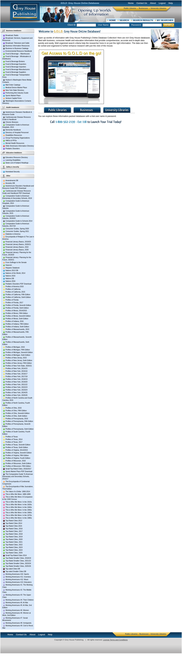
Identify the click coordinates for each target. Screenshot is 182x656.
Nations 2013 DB (12, 270)
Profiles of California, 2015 (15, 292)
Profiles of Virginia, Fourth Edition (18, 458)
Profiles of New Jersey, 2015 (16, 358)
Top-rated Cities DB (13, 569)
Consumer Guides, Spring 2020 (17, 229)
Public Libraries (130, 8)
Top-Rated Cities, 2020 (14, 539)
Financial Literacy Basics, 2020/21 (18, 244)
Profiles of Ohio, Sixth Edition (16, 416)
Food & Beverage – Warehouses (18, 54)
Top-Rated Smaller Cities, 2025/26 (18, 566)
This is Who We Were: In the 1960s (19, 513)
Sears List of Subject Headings (17, 163)
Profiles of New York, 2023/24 (16, 390)
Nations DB (10, 278)
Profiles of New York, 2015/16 (16, 371)
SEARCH (124, 20)
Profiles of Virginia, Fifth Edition (17, 455)
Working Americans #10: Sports (17, 574)
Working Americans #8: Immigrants (18, 623)
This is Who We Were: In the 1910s (19, 502)
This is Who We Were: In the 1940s (19, 507)
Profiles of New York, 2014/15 (16, 368)
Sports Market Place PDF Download (19, 471)
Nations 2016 (10, 281)
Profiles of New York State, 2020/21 (19, 366)
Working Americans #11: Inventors (18, 577)
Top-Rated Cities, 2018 (14, 534)
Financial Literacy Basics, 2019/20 (18, 242)
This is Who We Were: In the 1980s (19, 518)
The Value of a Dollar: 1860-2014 (18, 491)
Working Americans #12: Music (17, 579)
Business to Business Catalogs (17, 48)
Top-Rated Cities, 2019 (14, 537)
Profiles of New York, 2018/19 (16, 379)
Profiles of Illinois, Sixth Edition (17, 319)
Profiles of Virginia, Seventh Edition (19, 453)
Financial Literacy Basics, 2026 (17, 250)
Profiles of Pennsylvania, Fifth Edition (19, 421)
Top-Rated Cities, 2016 (14, 529)
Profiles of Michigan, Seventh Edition (19, 352)
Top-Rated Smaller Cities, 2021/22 (18, 561)
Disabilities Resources (14, 135)
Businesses (143, 8)
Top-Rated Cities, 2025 (14, 553)
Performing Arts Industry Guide (17, 93)
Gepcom (9, 265)
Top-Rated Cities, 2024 (14, 550)
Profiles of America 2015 (15, 286)
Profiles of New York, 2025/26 (16, 395)
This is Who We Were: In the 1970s (19, 515)
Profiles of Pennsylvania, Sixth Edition (20, 429)
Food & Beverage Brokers (15, 61)
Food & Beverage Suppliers (16, 72)
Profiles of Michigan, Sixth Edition (18, 355)
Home (131, 3)
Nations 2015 (10, 276)
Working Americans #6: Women (17, 610)
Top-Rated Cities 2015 (14, 526)
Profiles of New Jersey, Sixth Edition (19, 360)
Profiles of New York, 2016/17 (16, 374)
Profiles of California (13, 289)
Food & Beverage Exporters (16, 64)
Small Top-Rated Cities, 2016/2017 (18, 469)
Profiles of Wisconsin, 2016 (16, 461)
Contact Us (142, 3)
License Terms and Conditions (115, 640)
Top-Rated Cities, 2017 (14, 531)
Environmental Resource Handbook (19, 51)
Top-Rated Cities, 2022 (14, 545)
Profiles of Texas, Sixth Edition (17, 447)
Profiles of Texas (12, 437)
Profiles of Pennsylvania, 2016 (17, 419)
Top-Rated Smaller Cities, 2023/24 (18, 563)
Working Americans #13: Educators (19, 582)
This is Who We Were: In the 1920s (19, 505)
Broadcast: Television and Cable (17, 43)
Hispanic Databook (13, 268)
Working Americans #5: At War (17, 602)
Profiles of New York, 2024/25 (16, 392)
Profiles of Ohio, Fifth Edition (16, 411)
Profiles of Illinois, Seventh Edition (18, 316)
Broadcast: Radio (12, 35)
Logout (162, 3)
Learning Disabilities (13, 160)
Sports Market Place (13, 95)
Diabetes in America (13, 234)
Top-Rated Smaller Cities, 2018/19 (18, 558)
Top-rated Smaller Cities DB (16, 571)
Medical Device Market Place (16, 87)
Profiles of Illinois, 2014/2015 (16, 311)
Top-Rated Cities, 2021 (14, 542)
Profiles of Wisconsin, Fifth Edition (18, 466)
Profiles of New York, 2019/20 (16, 382)
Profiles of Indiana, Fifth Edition (17, 324)
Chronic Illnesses (12, 122)
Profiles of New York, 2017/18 (16, 376)
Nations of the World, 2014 (15, 273)
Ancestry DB (10, 183)
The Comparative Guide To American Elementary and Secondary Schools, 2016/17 (17, 476)
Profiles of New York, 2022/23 (16, 387)
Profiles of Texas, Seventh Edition (18, 445)
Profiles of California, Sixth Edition (18, 297)
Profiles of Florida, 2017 (14, 303)
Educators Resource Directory (17, 157)
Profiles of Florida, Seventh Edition (18, 305)
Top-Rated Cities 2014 (14, 523)
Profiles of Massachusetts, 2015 (17, 329)
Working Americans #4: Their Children (20, 600)
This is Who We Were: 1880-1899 (18, 494)
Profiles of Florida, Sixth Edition (17, 308)
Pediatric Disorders (13, 148)
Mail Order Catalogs (13, 85)
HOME (112, 20)
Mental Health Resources (15, 143)
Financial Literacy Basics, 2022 (17, 247)
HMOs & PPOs (11, 140)
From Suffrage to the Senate (16, 262)
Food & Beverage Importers (16, 67)
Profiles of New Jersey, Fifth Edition (19, 363)
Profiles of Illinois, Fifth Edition (17, 313)
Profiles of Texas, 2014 (14, 439)
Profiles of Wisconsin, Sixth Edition (18, 463)
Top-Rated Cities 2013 (14, 521)
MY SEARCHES (165, 20)
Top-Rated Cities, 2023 (14, 547)
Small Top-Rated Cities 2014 (16, 555)
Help (170, 3)
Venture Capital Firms (14, 98)
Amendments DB (12, 180)
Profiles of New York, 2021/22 (16, 384)
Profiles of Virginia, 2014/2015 (17, 450)
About (153, 3)
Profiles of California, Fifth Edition (18, 294)
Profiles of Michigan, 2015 (15, 347)
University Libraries (158, 8)
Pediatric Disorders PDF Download (18, 284)
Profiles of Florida (12, 300)
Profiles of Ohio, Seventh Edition (18, 413)
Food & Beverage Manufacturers (18, 69)
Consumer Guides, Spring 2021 (17, 231)
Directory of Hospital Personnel (17, 132)
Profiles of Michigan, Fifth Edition (18, 350)
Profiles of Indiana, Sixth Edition (17, 327)
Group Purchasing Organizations (18, 138)
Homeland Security (13, 172)
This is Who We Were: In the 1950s (19, 510)
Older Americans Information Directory (20, 146)
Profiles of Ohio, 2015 (14, 408)
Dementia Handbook (13, 130)
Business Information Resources (18, 46)
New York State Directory (15, 90)
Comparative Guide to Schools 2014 (19, 221)
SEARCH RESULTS (143, 20)
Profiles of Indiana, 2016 (15, 321)
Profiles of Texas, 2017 (14, 442)
